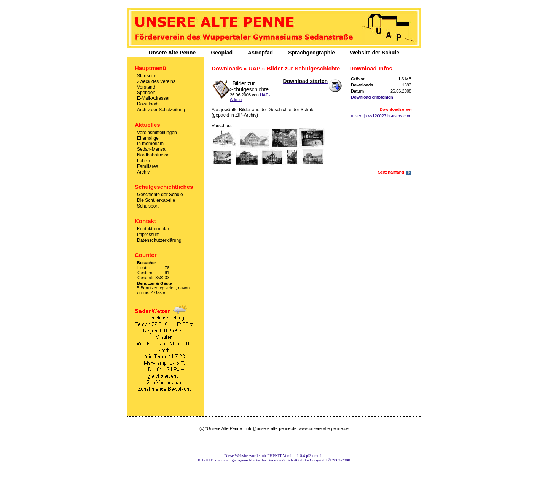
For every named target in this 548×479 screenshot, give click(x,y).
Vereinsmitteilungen (157, 132)
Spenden (146, 92)
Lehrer (143, 160)
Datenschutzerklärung (159, 240)
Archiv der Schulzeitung (161, 109)
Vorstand (146, 86)
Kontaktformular (153, 229)
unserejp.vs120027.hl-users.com (381, 115)
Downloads (148, 104)
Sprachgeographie (311, 52)
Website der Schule (374, 52)
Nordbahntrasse (153, 155)
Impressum (148, 234)
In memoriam (150, 143)
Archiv (143, 171)
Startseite (146, 75)
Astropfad (260, 52)
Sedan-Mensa (151, 149)
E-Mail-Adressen (154, 98)
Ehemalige (148, 138)
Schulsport (148, 206)
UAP (254, 68)
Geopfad (222, 52)
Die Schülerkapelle (156, 200)
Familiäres (147, 166)
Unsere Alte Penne (172, 52)
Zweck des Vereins (156, 81)
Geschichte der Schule (160, 194)
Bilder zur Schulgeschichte (303, 68)
